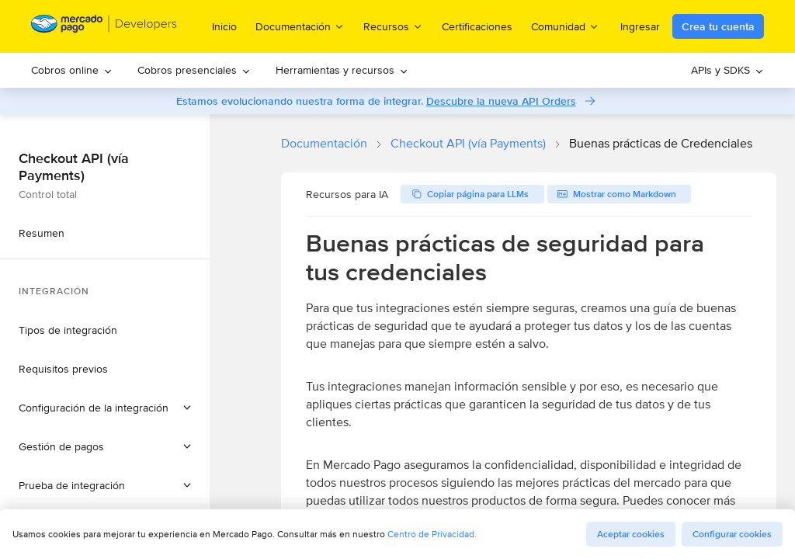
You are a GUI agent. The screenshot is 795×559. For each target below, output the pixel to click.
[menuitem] (72, 70)
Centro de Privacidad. (432, 533)
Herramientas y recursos (342, 70)
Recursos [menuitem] (393, 26)
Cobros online (72, 70)
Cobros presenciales (194, 70)
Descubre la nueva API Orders (501, 101)
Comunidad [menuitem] (565, 26)
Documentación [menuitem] (300, 26)
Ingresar (640, 26)
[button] (105, 408)
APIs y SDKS (727, 70)
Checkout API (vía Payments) (468, 143)
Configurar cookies (732, 534)
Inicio (224, 26)
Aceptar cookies (631, 534)
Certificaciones (477, 26)
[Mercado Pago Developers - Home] (104, 27)
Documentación (324, 143)
